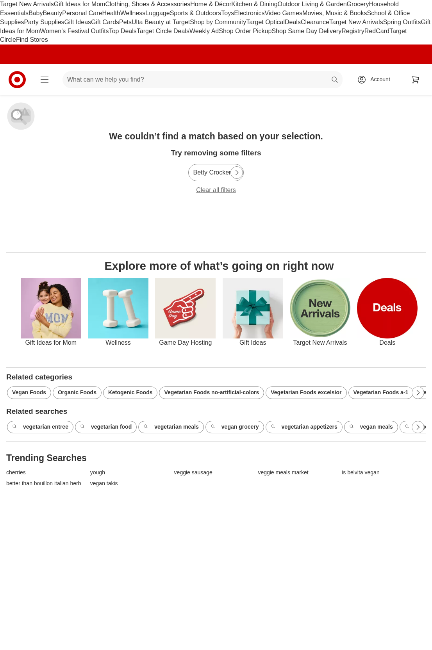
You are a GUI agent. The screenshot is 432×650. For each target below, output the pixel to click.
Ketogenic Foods (130, 392)
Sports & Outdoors (195, 13)
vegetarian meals (171, 427)
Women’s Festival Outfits (74, 31)
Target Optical (265, 22)
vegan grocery (235, 427)
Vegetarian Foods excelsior (306, 392)
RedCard (376, 31)
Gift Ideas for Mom (79, 4)
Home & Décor (210, 4)
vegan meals (371, 427)
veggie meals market (283, 472)
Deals (293, 22)
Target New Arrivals (27, 4)
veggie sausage (193, 472)
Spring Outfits (402, 22)
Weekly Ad (204, 31)
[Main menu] (44, 79)
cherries (16, 472)
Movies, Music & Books (334, 13)
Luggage (157, 13)
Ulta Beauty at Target (161, 22)
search (335, 80)
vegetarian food (106, 427)
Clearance (315, 22)
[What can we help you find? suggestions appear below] (202, 79)
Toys (227, 13)
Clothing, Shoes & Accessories (147, 4)
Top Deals (123, 31)
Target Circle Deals (163, 31)
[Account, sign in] (376, 79)
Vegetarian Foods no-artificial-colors (211, 392)
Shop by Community (218, 22)
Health (111, 13)
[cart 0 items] (415, 79)
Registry (352, 31)
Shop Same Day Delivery (306, 31)
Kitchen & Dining (254, 4)
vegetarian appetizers (304, 427)
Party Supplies (44, 22)
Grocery (358, 4)
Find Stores (32, 39)
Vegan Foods (29, 392)
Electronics (249, 13)
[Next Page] (236, 172)
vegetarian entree (40, 427)
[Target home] (17, 79)
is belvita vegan (361, 472)
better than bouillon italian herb (43, 483)
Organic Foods (77, 392)
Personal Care (82, 13)
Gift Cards (105, 22)
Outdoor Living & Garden (312, 4)
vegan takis (104, 483)
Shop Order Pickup (245, 31)
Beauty (52, 13)
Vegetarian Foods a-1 (381, 392)
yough (97, 472)
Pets (125, 22)
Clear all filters (216, 190)
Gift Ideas (77, 22)
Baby (36, 13)
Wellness (133, 13)
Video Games (283, 13)
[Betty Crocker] (216, 172)
